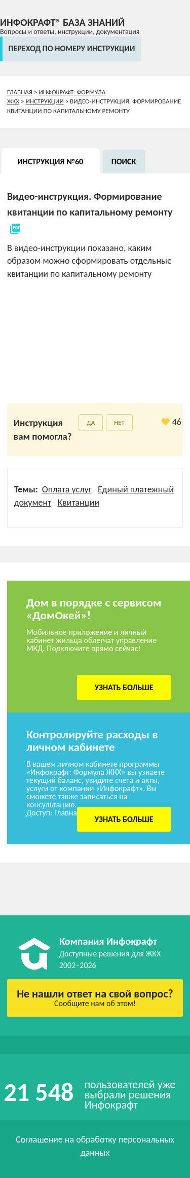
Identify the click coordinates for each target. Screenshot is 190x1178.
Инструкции (44, 101)
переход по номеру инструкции (71, 48)
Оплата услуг (67, 489)
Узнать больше (124, 687)
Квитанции (78, 502)
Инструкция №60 (50, 161)
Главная (19, 92)
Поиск (123, 161)
